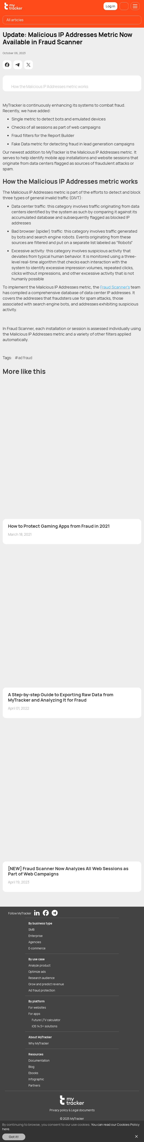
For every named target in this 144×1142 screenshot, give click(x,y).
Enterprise (35, 936)
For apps (34, 1014)
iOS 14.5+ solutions (44, 1026)
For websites (37, 1008)
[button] (7, 64)
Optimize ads (37, 972)
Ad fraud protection (41, 990)
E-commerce (37, 948)
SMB (31, 930)
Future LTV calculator (46, 1020)
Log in (110, 6)
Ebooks (33, 1073)
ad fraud (25, 357)
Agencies (34, 942)
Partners (34, 1085)
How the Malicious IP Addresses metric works (49, 86)
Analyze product (39, 965)
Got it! (14, 1136)
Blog (31, 1067)
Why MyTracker (38, 1043)
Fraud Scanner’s (115, 287)
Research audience (41, 978)
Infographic (36, 1079)
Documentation (39, 1061)
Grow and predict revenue (46, 984)
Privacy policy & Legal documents (72, 1110)
